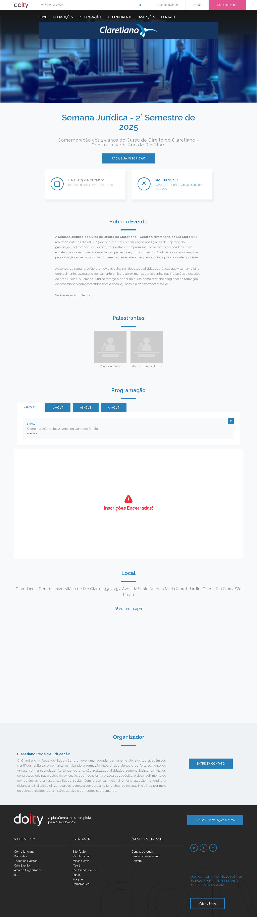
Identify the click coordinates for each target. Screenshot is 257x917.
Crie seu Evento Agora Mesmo (215, 820)
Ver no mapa (128, 608)
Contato (168, 17)
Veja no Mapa (207, 903)
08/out (85, 407)
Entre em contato (211, 763)
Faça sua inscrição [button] (128, 158)
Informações (63, 17)
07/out (58, 407)
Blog (17, 874)
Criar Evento (22, 865)
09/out (113, 407)
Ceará (76, 865)
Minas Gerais (81, 861)
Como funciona (24, 851)
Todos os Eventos (25, 861)
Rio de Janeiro (82, 856)
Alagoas (78, 879)
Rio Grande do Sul (85, 870)
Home (43, 17)
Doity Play (20, 856)
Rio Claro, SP (166, 180)
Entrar (197, 4)
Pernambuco (81, 884)
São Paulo (79, 851)
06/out (30, 407)
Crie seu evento (227, 4)
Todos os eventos (166, 4)
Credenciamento (120, 17)
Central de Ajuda (142, 851)
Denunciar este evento (146, 856)
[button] (231, 421)
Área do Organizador (27, 870)
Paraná (77, 874)
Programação (90, 17)
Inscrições (147, 17)
